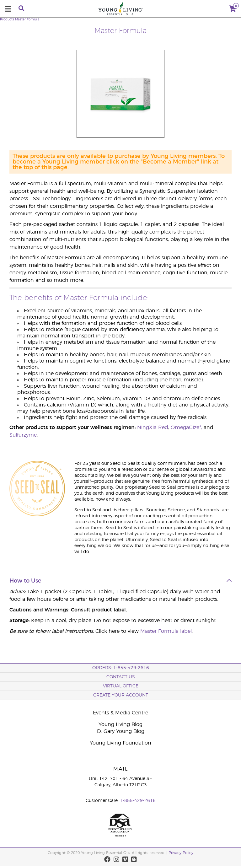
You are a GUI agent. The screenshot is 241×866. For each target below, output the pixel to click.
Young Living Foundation (120, 742)
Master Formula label (166, 631)
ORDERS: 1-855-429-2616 (120, 668)
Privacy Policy (181, 853)
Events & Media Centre (120, 712)
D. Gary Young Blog (120, 731)
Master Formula (27, 19)
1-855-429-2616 (138, 801)
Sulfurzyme (23, 435)
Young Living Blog (120, 724)
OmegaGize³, (187, 427)
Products (7, 19)
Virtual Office (120, 686)
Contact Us (120, 677)
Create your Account (120, 695)
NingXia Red (152, 427)
